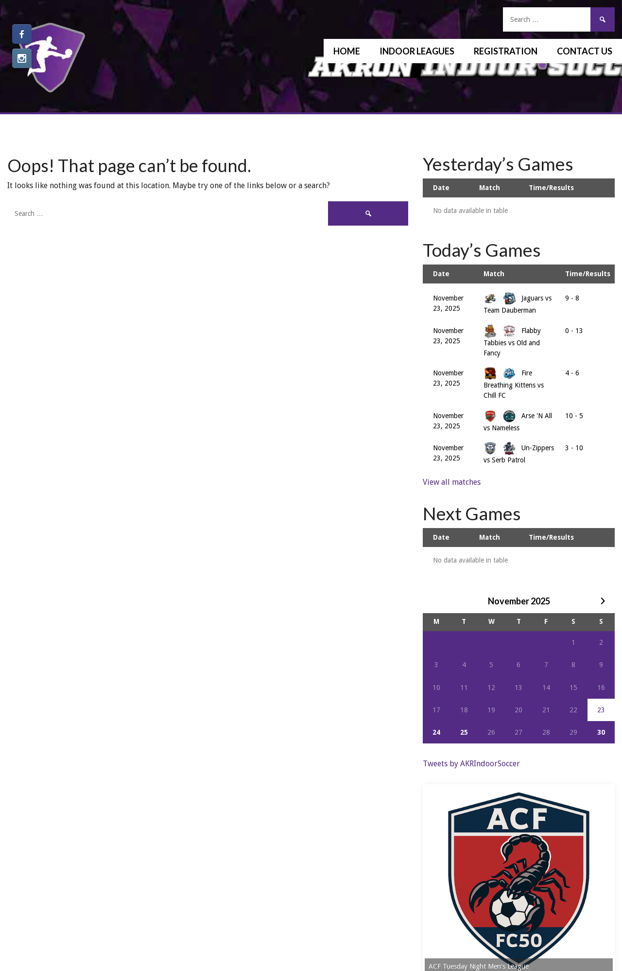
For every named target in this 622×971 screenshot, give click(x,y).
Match (489, 188)
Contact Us (584, 51)
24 (436, 732)
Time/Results (551, 188)
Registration (505, 51)
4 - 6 (572, 373)
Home (346, 51)
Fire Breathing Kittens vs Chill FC (514, 384)
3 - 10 (574, 448)
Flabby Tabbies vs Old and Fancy (512, 342)
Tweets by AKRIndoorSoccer (471, 763)
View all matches (452, 482)
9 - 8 (572, 298)
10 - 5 (574, 416)
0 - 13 (574, 331)
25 (464, 732)
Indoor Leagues (417, 51)
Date (441, 188)
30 (601, 732)
